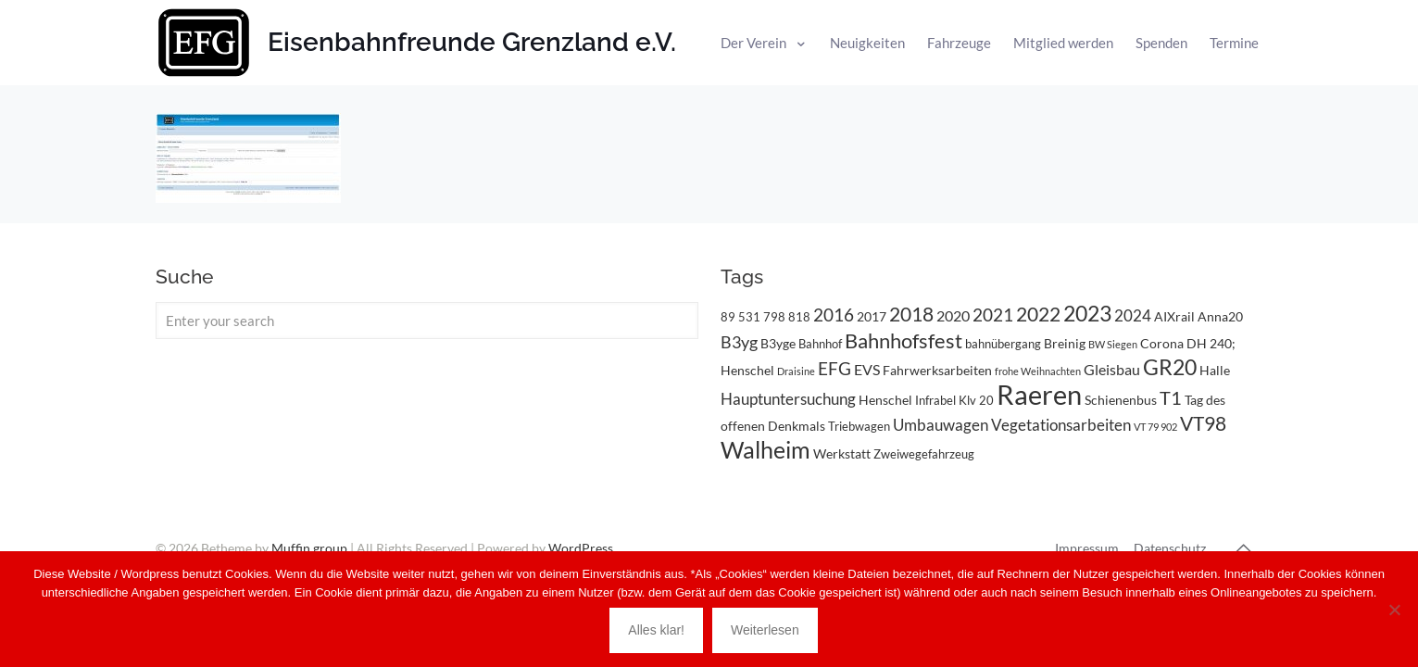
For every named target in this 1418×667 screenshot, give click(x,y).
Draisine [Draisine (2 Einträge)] (796, 371)
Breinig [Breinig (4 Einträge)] (1064, 343)
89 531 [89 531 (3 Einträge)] (740, 316)
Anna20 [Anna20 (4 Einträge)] (1220, 316)
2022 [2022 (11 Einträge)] (1038, 313)
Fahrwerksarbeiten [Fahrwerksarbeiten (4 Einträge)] (937, 370)
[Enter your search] (427, 320)
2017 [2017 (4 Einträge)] (871, 316)
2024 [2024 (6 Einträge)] (1132, 315)
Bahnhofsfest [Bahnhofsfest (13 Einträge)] (903, 340)
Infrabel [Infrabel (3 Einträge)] (935, 400)
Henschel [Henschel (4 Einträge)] (885, 400)
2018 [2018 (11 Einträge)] (911, 313)
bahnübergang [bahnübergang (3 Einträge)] (1003, 343)
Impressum (1087, 548)
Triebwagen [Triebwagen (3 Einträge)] (859, 426)
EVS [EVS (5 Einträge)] (867, 369)
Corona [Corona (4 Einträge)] (1162, 343)
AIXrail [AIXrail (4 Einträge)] (1174, 316)
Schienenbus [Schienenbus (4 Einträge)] (1121, 400)
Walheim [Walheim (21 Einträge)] (765, 449)
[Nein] (1395, 609)
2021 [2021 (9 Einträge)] (993, 314)
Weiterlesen (765, 630)
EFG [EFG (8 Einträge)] (834, 369)
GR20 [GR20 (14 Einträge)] (1170, 367)
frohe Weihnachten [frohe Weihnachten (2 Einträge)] (1038, 371)
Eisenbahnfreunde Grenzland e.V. (472, 42)
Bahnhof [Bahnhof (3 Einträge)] (820, 343)
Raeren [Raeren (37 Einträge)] (1039, 394)
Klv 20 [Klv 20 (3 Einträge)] (976, 400)
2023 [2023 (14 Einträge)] (1087, 313)
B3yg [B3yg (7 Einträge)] (739, 342)
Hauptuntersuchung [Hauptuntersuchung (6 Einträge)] (788, 399)
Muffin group (309, 548)
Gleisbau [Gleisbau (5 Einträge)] (1112, 369)
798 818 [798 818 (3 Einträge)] (786, 316)
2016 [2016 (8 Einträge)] (833, 315)
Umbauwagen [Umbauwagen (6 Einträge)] (940, 424)
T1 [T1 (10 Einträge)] (1171, 397)
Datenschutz (1170, 548)
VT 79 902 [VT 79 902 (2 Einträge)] (1155, 427)
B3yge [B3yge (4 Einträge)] (778, 343)
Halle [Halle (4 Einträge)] (1214, 370)
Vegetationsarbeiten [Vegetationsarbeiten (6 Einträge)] (1061, 424)
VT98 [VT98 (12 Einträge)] (1203, 423)
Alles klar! (656, 630)
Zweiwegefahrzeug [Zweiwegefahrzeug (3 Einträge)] (923, 454)
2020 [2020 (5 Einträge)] (953, 315)
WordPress (580, 548)
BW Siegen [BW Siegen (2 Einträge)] (1112, 344)
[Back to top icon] (1243, 547)
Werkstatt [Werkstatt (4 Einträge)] (842, 453)
